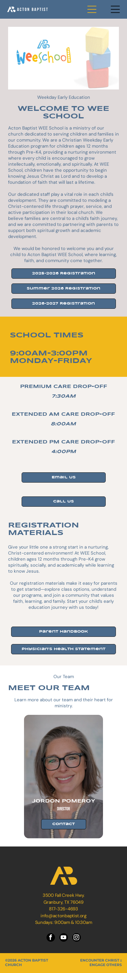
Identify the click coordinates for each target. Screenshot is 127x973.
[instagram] (76, 938)
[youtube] (63, 938)
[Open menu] (92, 9)
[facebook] (51, 938)
